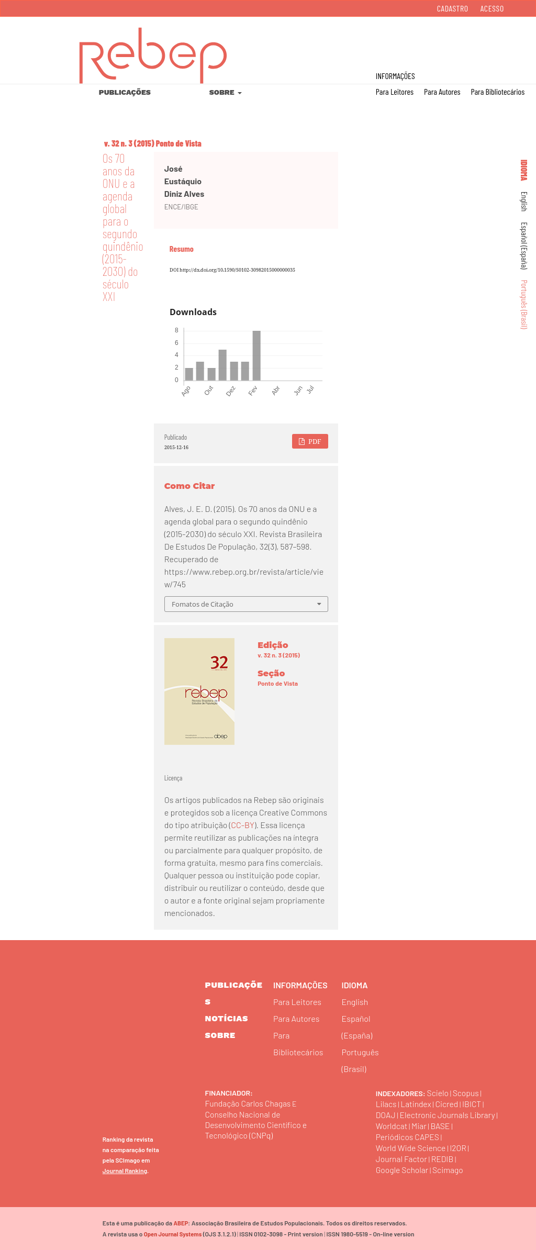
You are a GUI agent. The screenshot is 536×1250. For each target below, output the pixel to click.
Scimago (449, 1170)
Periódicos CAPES (408, 1137)
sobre (220, 1035)
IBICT (474, 1104)
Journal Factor (402, 1159)
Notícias (227, 1018)
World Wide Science (412, 1148)
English (525, 202)
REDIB (443, 1159)
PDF (314, 441)
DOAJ (386, 1115)
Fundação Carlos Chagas (249, 1103)
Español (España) (525, 245)
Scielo (438, 1093)
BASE (442, 1126)
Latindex (416, 1104)
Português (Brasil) (525, 304)
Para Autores (442, 91)
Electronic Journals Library (449, 1115)
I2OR (460, 1148)
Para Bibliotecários (497, 91)
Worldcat (392, 1126)
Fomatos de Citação (202, 604)
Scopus (466, 1093)
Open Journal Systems (172, 1234)
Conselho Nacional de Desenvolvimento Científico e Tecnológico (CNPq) (257, 1124)
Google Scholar (403, 1170)
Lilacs (386, 1104)
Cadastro (452, 8)
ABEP (180, 1223)
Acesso (492, 8)
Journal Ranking (125, 1170)
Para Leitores (395, 91)
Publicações (125, 92)
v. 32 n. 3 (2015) (129, 143)
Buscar (482, 42)
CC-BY (242, 825)
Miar (420, 1126)
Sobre (222, 92)
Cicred (448, 1104)
